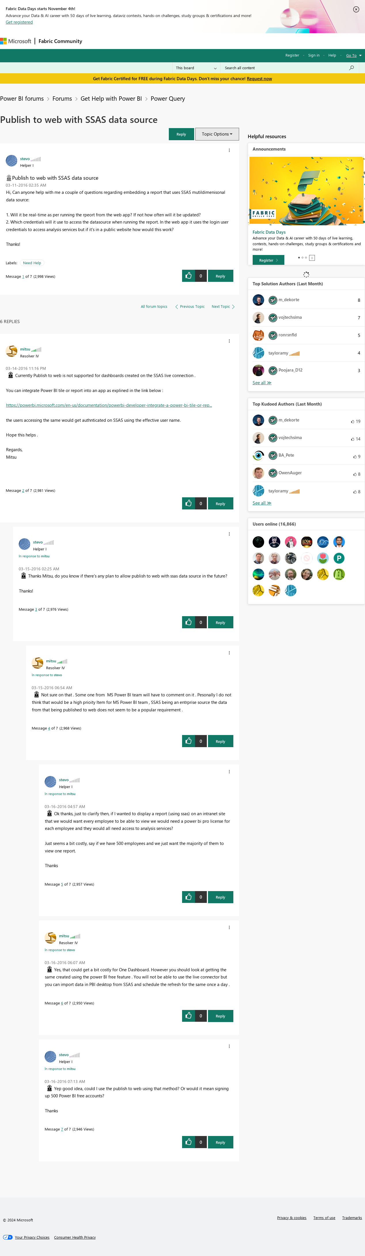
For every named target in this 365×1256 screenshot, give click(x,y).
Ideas (144, 40)
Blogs (195, 40)
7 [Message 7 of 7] (62, 1128)
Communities (170, 40)
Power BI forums (22, 98)
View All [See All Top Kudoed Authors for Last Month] (262, 503)
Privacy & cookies (292, 1217)
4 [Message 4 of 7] (49, 728)
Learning (218, 40)
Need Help (32, 263)
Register (292, 55)
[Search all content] (289, 67)
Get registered (19, 22)
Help (332, 55)
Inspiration (120, 40)
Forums (95, 40)
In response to (34, 556)
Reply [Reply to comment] (220, 503)
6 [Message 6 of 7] (62, 1002)
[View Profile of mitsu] (25, 349)
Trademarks (352, 1217)
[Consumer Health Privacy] (75, 1237)
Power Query (168, 98)
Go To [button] (351, 55)
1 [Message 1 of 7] (23, 276)
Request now (259, 78)
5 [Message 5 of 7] (62, 884)
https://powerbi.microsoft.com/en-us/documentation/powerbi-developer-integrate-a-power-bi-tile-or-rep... (109, 405)
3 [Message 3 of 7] (36, 609)
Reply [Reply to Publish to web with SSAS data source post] (220, 275)
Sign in (313, 55)
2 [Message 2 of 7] (23, 490)
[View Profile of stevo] (25, 158)
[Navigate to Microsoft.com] (15, 41)
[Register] (268, 260)
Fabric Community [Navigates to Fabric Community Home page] (60, 41)
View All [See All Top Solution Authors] (262, 382)
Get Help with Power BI (111, 98)
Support (242, 40)
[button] (181, 134)
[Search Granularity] (196, 67)
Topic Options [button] (215, 134)
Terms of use (324, 1217)
